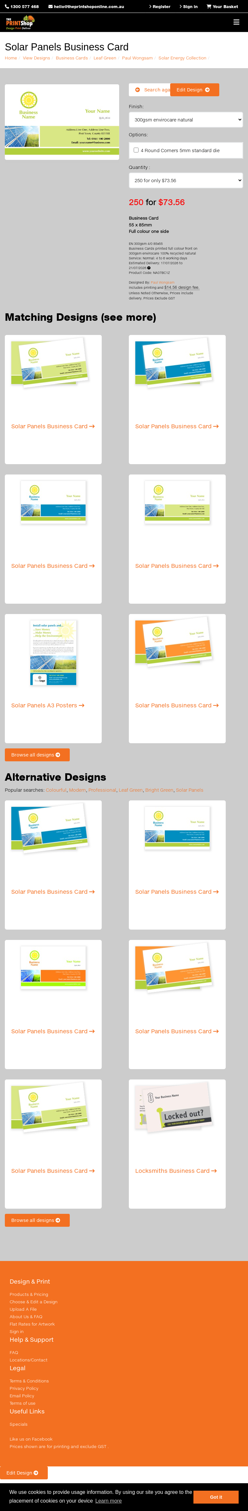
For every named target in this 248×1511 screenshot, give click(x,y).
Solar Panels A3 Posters (47, 705)
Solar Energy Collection (182, 57)
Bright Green (159, 790)
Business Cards (72, 57)
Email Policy (22, 1395)
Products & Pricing (29, 1294)
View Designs (36, 57)
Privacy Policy (24, 1388)
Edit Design (195, 89)
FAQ (14, 1352)
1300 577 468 (24, 6)
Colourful (56, 790)
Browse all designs (37, 754)
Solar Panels (189, 790)
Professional (102, 790)
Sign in (17, 1331)
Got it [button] (216, 1497)
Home (11, 57)
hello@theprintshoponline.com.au (86, 6)
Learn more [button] (108, 1501)
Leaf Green (105, 57)
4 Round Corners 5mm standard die (180, 150)
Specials (18, 1424)
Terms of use (23, 1403)
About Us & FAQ (26, 1316)
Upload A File (23, 1309)
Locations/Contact (28, 1359)
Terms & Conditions (29, 1380)
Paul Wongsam (137, 57)
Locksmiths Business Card (176, 1170)
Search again (155, 89)
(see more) (128, 317)
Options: (138, 134)
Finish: (136, 106)
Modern (77, 790)
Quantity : (139, 167)
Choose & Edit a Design (33, 1301)
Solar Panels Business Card (53, 426)
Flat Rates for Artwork (32, 1324)
